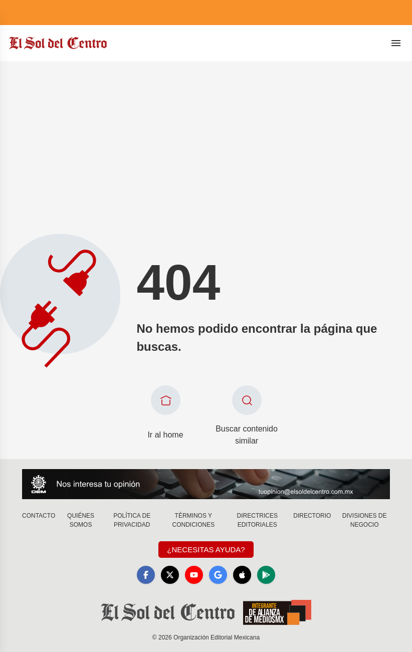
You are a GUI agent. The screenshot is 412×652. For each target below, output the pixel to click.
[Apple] (242, 575)
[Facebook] (146, 575)
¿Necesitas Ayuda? (206, 549)
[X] (170, 575)
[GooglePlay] (266, 575)
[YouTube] (194, 575)
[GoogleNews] (218, 575)
